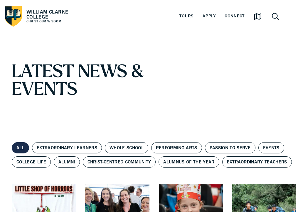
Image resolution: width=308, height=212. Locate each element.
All (20, 147)
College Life (31, 162)
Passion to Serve (230, 147)
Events (271, 147)
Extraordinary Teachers (257, 162)
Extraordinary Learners (67, 147)
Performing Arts (176, 147)
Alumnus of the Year (188, 162)
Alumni (66, 162)
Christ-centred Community (119, 162)
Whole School (127, 147)
